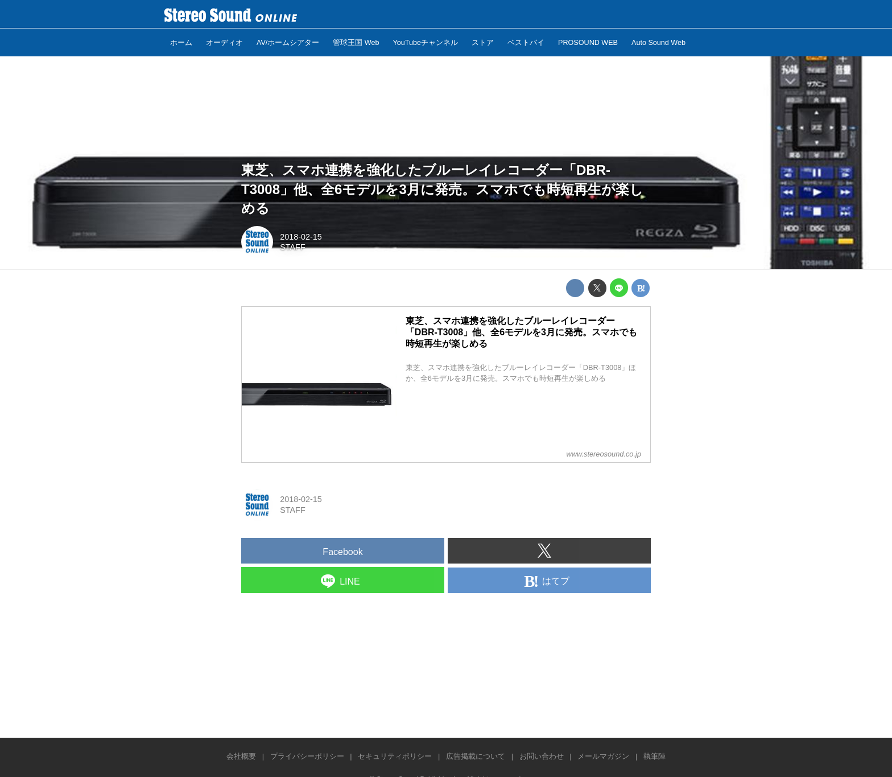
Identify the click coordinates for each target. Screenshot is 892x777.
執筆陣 (654, 756)
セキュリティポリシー (395, 756)
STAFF (292, 247)
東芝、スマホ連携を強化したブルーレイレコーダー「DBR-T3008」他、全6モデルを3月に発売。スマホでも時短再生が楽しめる (442, 189)
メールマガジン (603, 756)
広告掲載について (475, 756)
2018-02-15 (301, 236)
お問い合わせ (541, 756)
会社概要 (241, 756)
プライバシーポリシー (307, 756)
